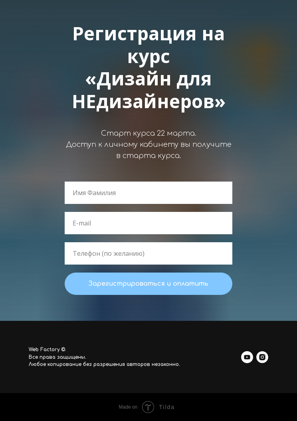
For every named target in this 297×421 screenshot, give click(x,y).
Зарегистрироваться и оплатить (148, 284)
